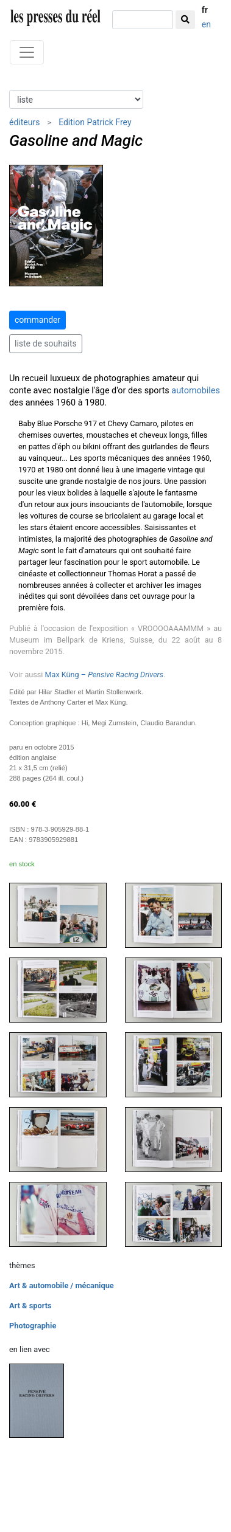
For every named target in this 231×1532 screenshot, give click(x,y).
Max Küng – (104, 674)
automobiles (195, 390)
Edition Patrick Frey (95, 122)
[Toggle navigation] (27, 52)
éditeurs (24, 122)
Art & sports (30, 1305)
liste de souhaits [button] (46, 343)
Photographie (32, 1325)
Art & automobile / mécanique (61, 1285)
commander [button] (37, 320)
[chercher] (142, 19)
